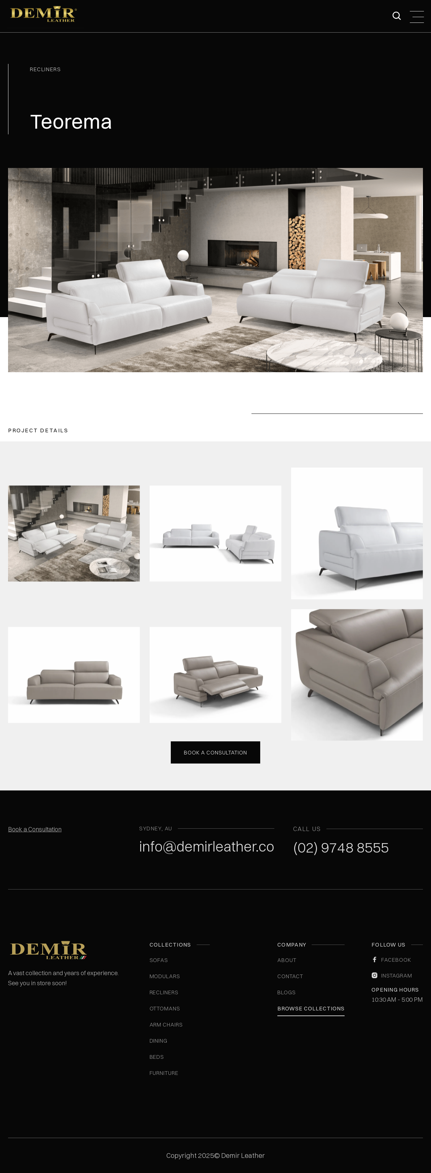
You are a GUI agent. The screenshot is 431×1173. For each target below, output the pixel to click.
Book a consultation (215, 751)
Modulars (165, 976)
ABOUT (287, 960)
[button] (417, 16)
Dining (159, 1040)
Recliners (164, 992)
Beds (157, 1056)
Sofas (159, 960)
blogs (286, 992)
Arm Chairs (166, 1024)
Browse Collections (310, 1008)
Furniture (164, 1073)
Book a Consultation (35, 829)
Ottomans (165, 1008)
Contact (290, 976)
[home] (45, 16)
